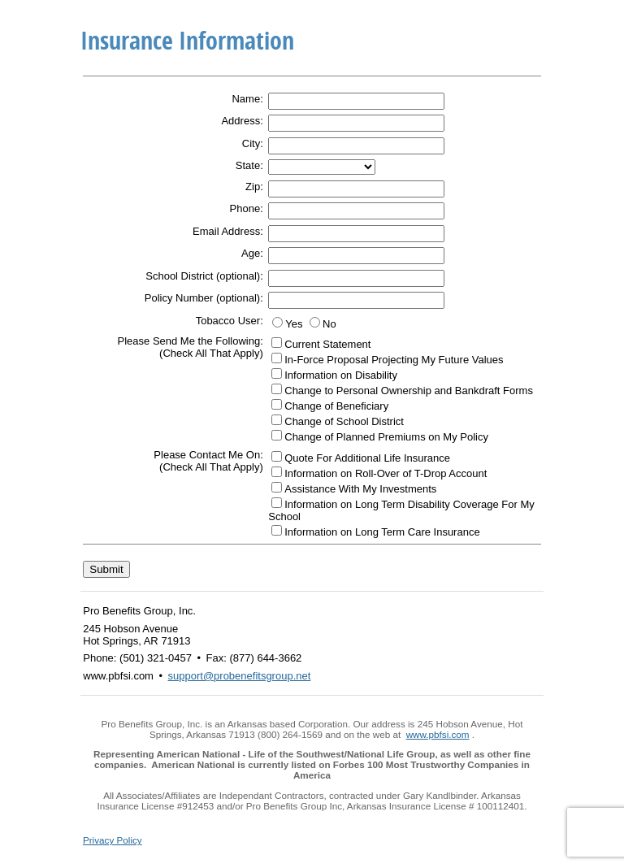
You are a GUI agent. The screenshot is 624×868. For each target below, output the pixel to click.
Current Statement (327, 344)
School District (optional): (204, 276)
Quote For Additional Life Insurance (367, 458)
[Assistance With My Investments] (276, 487)
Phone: (246, 208)
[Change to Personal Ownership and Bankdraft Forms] (276, 389)
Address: (241, 121)
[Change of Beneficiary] (276, 404)
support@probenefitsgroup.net (239, 676)
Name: (247, 99)
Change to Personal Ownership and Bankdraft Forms (408, 390)
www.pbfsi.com (438, 734)
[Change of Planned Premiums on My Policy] (276, 435)
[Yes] (277, 322)
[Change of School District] (276, 419)
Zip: (254, 186)
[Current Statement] (276, 342)
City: (252, 143)
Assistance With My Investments (360, 489)
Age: (252, 253)
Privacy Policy (112, 840)
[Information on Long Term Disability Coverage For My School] (276, 502)
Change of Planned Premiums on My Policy (386, 437)
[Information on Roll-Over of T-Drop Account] (276, 472)
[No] (315, 322)
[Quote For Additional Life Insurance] (276, 456)
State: (249, 165)
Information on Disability (340, 375)
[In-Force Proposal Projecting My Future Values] (276, 358)
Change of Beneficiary (336, 406)
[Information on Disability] (276, 373)
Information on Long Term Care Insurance (381, 532)
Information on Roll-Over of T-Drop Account (385, 473)
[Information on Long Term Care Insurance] (276, 530)
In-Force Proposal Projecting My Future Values (393, 360)
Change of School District (344, 421)
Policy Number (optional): (204, 298)
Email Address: (228, 231)
